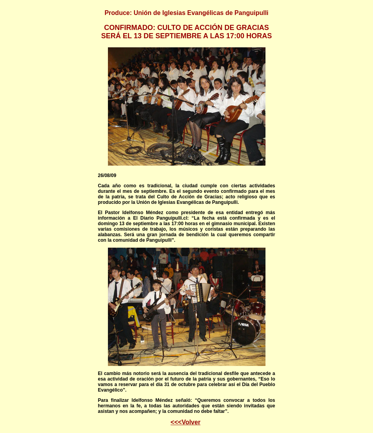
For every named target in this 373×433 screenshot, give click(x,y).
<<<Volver (185, 422)
